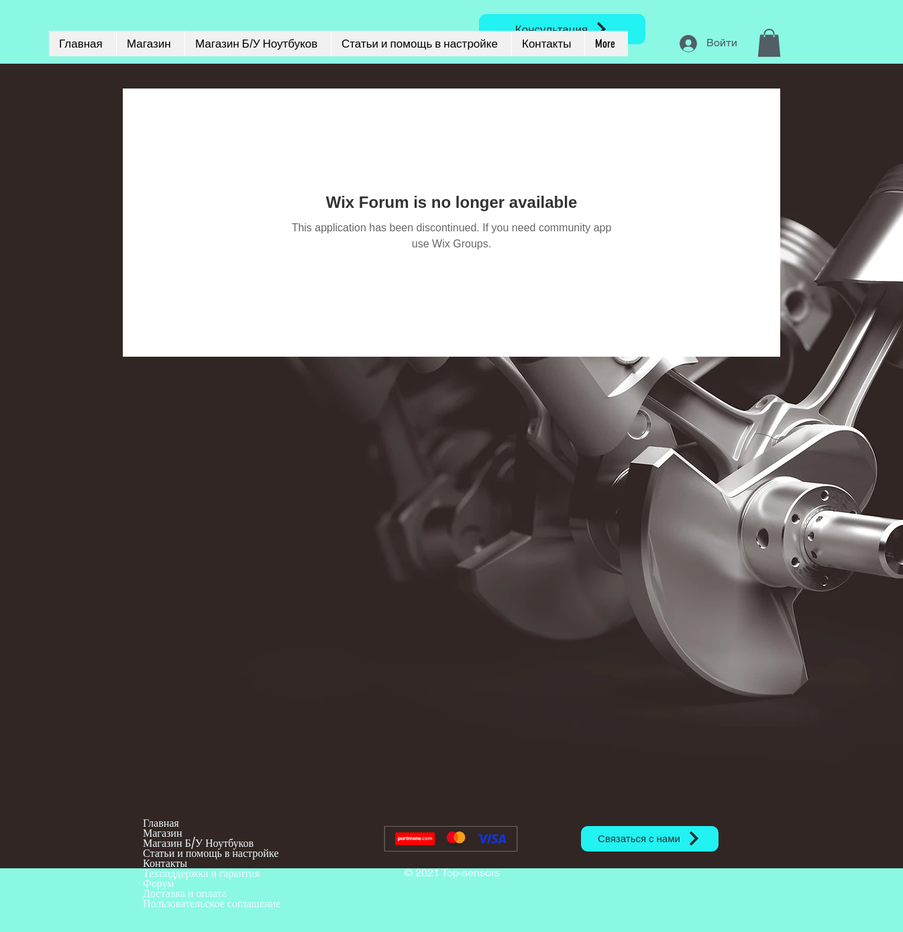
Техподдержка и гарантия (201, 873)
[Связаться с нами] (650, 839)
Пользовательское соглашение (211, 903)
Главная (161, 823)
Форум (158, 883)
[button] (769, 43)
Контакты (165, 863)
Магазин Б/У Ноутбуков (198, 843)
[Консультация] (562, 29)
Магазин (162, 833)
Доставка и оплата (185, 893)
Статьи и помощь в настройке (210, 853)
